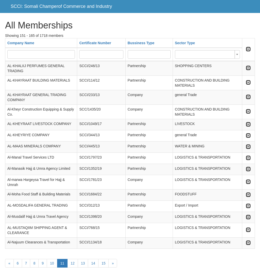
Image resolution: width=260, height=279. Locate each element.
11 (62, 263)
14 (93, 263)
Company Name (20, 43)
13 (83, 263)
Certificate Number (95, 43)
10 (52, 263)
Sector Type (185, 43)
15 (104, 263)
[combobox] (207, 54)
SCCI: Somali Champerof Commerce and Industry (61, 6)
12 (73, 263)
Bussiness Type (141, 43)
